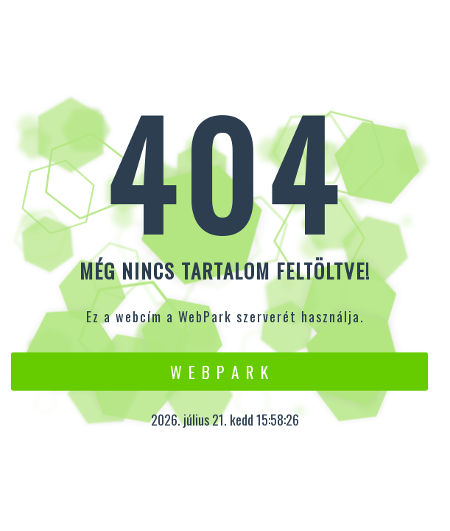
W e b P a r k (220, 371)
